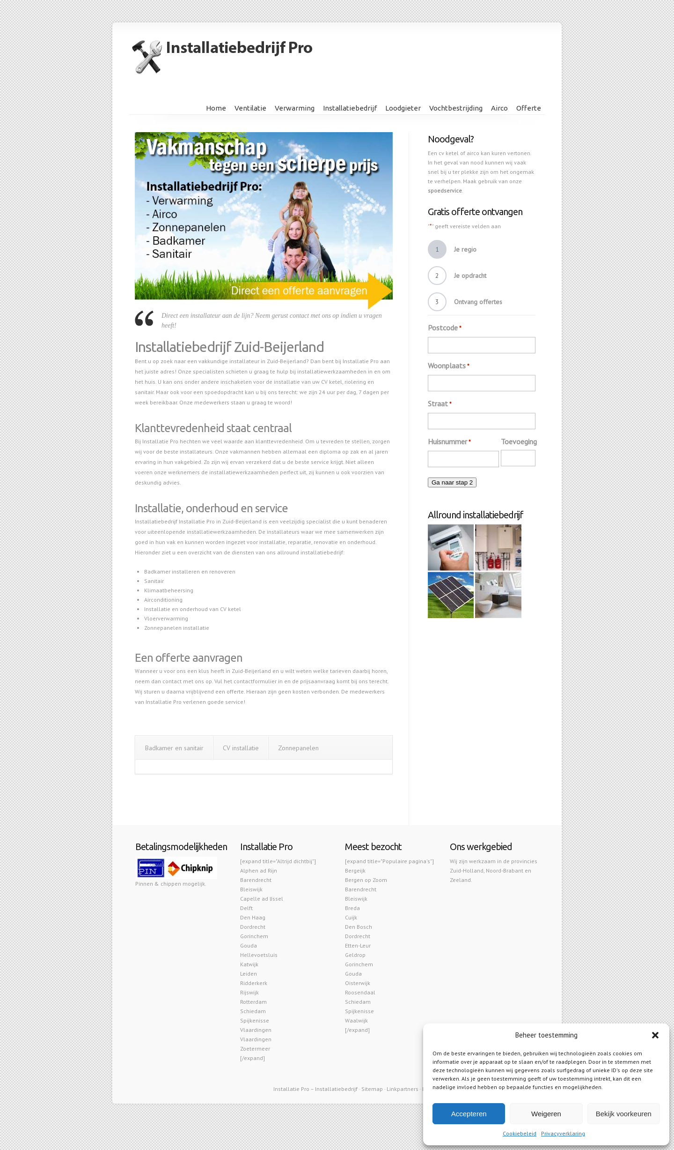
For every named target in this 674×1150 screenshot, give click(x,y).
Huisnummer (449, 442)
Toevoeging (519, 441)
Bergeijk (355, 870)
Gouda (248, 945)
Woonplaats (448, 366)
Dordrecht (252, 926)
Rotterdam (253, 1001)
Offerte (528, 108)
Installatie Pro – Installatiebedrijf (315, 1088)
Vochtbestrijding (456, 108)
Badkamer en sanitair (174, 748)
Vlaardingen (255, 1029)
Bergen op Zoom (366, 879)
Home (216, 108)
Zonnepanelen (298, 748)
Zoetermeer (255, 1048)
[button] (655, 1035)
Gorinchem (254, 936)
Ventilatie (250, 108)
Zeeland (460, 879)
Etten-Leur (358, 945)
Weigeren (546, 1114)
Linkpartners (402, 1088)
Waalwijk (356, 1020)
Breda (352, 907)
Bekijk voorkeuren (624, 1114)
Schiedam (253, 1011)
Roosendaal (360, 992)
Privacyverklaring (563, 1133)
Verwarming (295, 108)
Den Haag (252, 917)
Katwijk (249, 964)
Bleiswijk (251, 889)
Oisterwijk (357, 982)
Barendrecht (255, 879)
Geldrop (355, 954)
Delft (246, 907)
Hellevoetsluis (259, 954)
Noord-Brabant (504, 870)
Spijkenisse (254, 1020)
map (377, 1088)
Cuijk (351, 917)
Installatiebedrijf (350, 108)
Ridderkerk (253, 982)
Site (366, 1088)
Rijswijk (249, 992)
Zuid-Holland (467, 870)
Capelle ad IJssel (261, 898)
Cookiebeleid (519, 1133)
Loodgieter (403, 108)
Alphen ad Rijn (258, 870)
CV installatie (241, 748)
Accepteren (469, 1114)
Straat (440, 404)
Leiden (248, 973)
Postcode (445, 328)
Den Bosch (358, 926)
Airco (499, 108)
